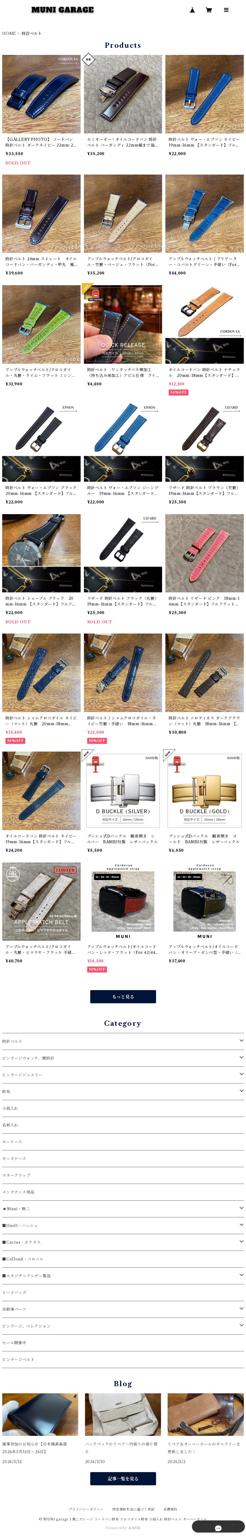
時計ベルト (12, 1041)
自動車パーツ (14, 1309)
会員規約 (170, 1509)
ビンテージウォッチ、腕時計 (28, 1058)
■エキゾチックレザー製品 (26, 1275)
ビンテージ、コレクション (26, 1326)
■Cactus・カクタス (21, 1242)
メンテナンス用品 (18, 1192)
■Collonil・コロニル (23, 1259)
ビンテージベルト (18, 1359)
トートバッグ (14, 1292)
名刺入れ (10, 1125)
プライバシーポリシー (86, 1509)
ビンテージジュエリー (22, 1074)
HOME (9, 33)
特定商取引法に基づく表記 (133, 1509)
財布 (6, 1091)
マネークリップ (16, 1175)
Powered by (123, 1528)
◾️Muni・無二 (16, 1208)
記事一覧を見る (123, 1478)
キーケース (12, 1141)
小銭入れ (10, 1108)
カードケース (14, 1158)
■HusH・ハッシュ (20, 1225)
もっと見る (123, 996)
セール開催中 (14, 1342)
